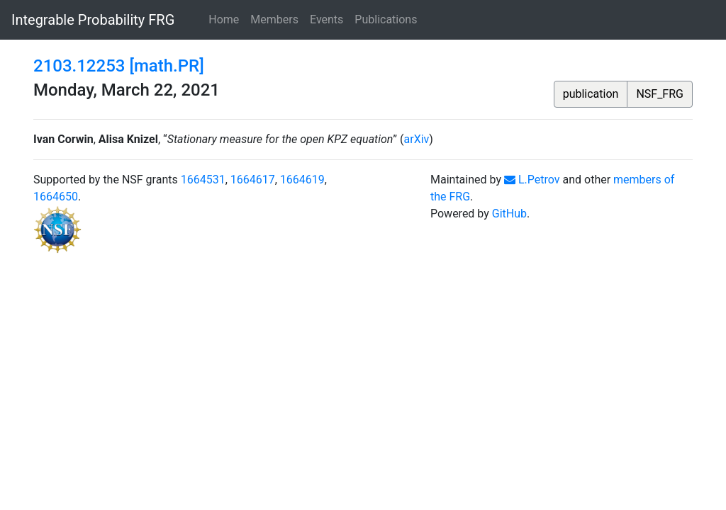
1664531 (203, 179)
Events (326, 19)
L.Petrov (532, 179)
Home (223, 19)
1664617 (252, 179)
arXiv (417, 139)
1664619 (302, 179)
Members (274, 19)
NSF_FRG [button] (659, 94)
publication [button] (591, 94)
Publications (385, 19)
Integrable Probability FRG (92, 19)
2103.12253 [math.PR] (118, 66)
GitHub (509, 213)
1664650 (55, 196)
